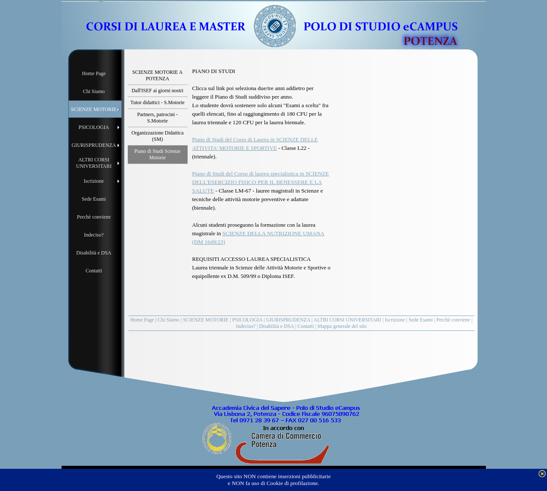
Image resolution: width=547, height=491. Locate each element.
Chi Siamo (168, 320)
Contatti (305, 326)
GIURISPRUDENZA (288, 320)
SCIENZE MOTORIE (206, 320)
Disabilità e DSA (276, 326)
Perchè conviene (453, 320)
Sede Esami (420, 320)
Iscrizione (395, 320)
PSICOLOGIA (247, 320)
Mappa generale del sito (342, 326)
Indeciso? (246, 326)
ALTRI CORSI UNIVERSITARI (348, 320)
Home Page (142, 320)
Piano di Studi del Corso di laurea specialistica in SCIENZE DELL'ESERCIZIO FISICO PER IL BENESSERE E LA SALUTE (260, 182)
